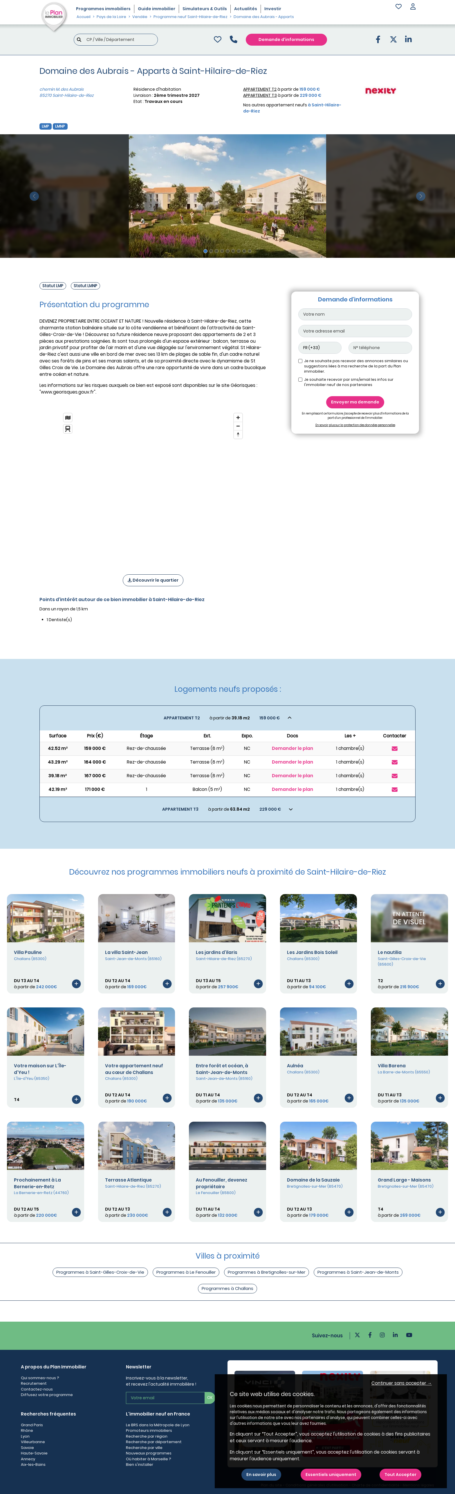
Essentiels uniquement (331, 1474)
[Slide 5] (228, 251)
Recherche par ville (144, 1447)
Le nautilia (390, 952)
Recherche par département (154, 1442)
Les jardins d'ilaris (216, 952)
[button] (413, 7)
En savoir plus (261, 1474)
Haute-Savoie (34, 1453)
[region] (153, 486)
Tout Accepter (400, 1474)
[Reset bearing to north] (238, 434)
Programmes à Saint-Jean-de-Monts (358, 1272)
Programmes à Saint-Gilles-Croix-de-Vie (100, 1272)
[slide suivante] (421, 196)
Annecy (28, 1459)
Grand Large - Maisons (404, 1180)
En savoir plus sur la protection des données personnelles (355, 425)
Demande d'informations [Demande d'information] (286, 39)
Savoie (27, 1447)
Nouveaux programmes (148, 1453)
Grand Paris (32, 1425)
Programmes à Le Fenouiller (186, 1272)
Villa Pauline (28, 952)
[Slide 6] (233, 251)
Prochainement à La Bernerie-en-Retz (37, 1183)
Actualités (245, 9)
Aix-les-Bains (33, 1464)
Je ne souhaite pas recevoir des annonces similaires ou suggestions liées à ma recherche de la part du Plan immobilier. (356, 366)
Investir (272, 9)
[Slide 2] (211, 251)
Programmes (103, 9)
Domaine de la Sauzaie (313, 1180)
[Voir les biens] (227, 718)
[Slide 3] (217, 251)
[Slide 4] (222, 251)
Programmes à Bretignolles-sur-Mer (266, 1272)
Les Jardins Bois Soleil (312, 952)
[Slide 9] (250, 251)
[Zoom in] (238, 417)
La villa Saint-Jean (126, 952)
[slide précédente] (34, 196)
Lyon (25, 1436)
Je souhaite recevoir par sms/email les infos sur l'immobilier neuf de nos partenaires (348, 382)
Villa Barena (392, 1066)
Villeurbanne (33, 1442)
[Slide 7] (239, 251)
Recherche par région (146, 1436)
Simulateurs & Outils (205, 9)
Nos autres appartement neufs (292, 108)
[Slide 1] (205, 251)
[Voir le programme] (76, 983)
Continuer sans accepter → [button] (401, 1383)
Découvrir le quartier (153, 580)
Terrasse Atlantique (128, 1180)
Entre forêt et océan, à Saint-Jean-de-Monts (222, 1069)
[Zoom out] (238, 426)
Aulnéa (295, 1066)
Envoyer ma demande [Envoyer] (355, 402)
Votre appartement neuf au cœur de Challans (134, 1069)
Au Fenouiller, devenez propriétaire (221, 1183)
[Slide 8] (244, 251)
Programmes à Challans (227, 1288)
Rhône (27, 1430)
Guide (156, 9)
